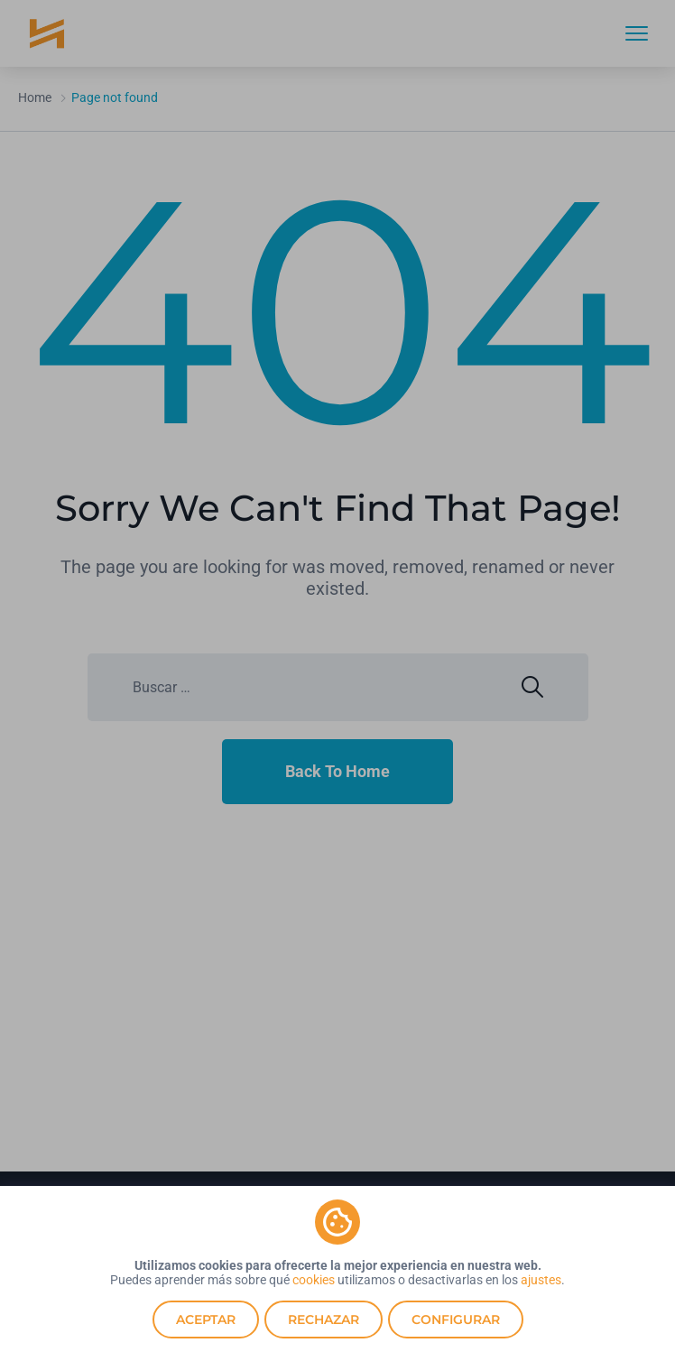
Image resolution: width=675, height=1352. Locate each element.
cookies (313, 1280)
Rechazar (323, 1319)
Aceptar (206, 1319)
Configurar (455, 1319)
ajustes (541, 1280)
